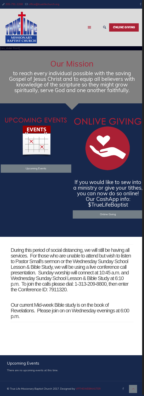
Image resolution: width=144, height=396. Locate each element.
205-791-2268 (14, 4)
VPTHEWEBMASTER (88, 389)
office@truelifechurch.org (44, 4)
